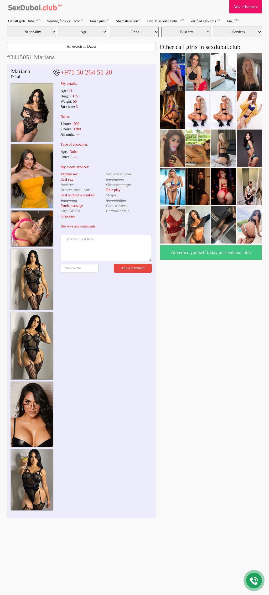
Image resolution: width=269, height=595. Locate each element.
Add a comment (132, 268)
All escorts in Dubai (81, 46)
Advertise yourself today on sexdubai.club (211, 252)
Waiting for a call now (65, 21)
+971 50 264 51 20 (86, 72)
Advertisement (245, 6)
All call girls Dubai (23, 21)
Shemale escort (128, 21)
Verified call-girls (205, 21)
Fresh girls (100, 21)
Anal (232, 21)
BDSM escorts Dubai (165, 21)
